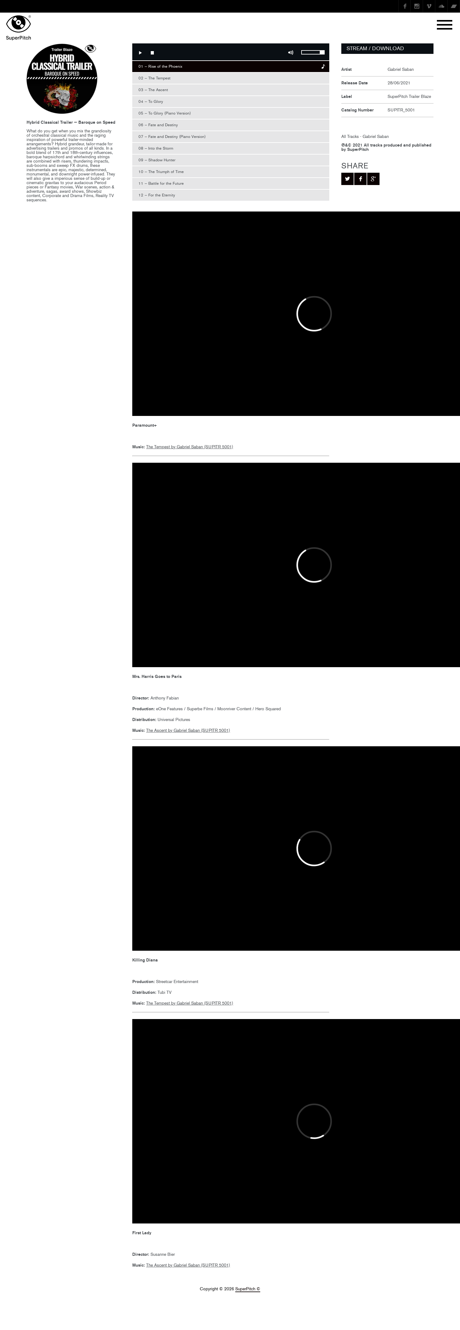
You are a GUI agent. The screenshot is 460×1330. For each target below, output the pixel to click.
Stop (152, 52)
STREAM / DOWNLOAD (375, 48)
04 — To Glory (150, 101)
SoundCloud (441, 6)
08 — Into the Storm (155, 148)
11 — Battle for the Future (161, 183)
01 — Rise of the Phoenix (160, 66)
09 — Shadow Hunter (156, 160)
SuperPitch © (247, 1289)
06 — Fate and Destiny (158, 125)
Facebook (404, 6)
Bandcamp (454, 6)
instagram (417, 6)
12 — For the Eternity (156, 195)
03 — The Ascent (153, 89)
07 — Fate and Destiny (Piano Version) (172, 136)
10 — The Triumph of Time (161, 171)
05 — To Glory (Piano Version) (164, 113)
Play (140, 52)
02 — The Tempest (154, 78)
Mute (291, 52)
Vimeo (429, 6)
